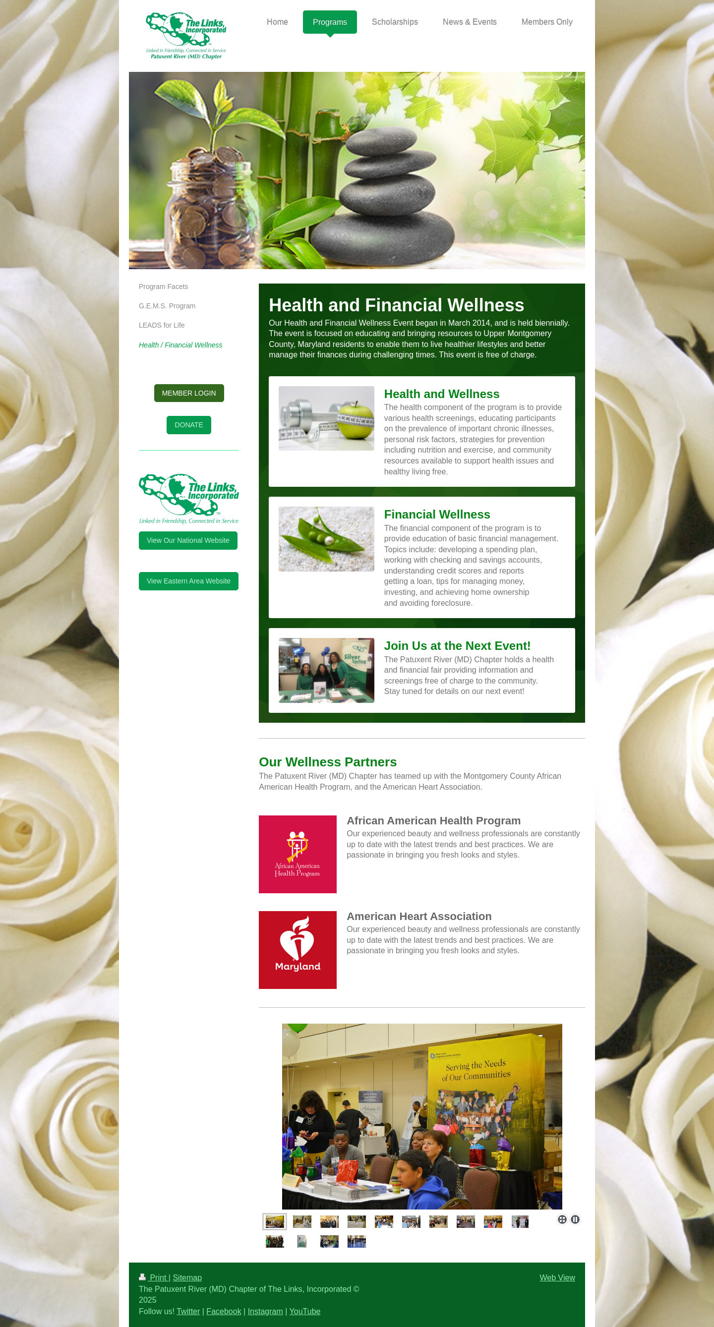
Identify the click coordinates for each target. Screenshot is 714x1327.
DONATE (189, 425)
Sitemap (187, 1277)
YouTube (305, 1311)
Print (154, 1277)
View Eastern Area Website (189, 581)
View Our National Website (188, 540)
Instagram (265, 1311)
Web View (557, 1277)
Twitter (188, 1311)
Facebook (223, 1311)
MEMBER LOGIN (189, 393)
